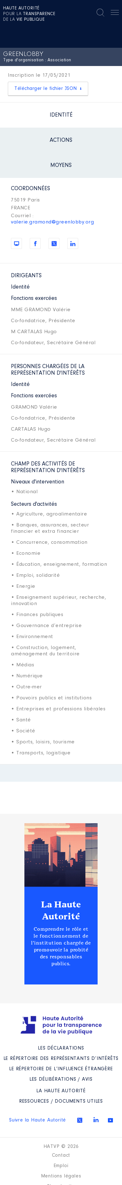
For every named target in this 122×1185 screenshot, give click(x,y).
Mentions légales (61, 1176)
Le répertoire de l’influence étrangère (61, 1069)
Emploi (61, 1165)
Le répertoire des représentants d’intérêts (61, 1058)
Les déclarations (61, 1048)
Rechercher (100, 12)
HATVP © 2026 (61, 1146)
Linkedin (96, 1119)
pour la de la (29, 14)
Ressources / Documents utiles (61, 1101)
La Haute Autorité (61, 911)
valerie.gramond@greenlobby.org (52, 222)
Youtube (110, 1120)
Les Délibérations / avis (61, 1079)
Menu (115, 13)
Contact (61, 1155)
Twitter (79, 1120)
